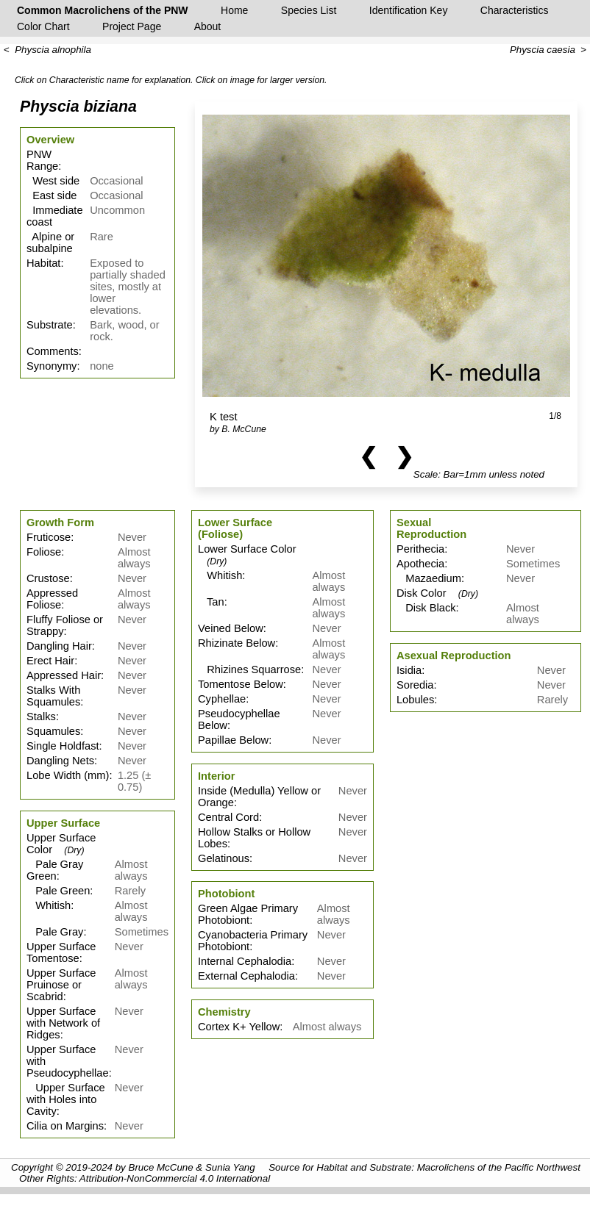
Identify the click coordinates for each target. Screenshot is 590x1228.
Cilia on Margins (65, 1126)
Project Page (131, 26)
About (207, 26)
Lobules (415, 699)
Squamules (53, 731)
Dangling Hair (59, 646)
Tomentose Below (240, 684)
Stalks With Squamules (53, 696)
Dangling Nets (60, 760)
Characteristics (514, 10)
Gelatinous (223, 858)
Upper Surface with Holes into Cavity (65, 1099)
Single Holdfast (62, 746)
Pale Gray (54, 932)
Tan (211, 602)
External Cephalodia (246, 976)
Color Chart (43, 26)
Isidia (409, 670)
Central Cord (228, 817)
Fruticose (48, 537)
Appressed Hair (63, 675)
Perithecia (420, 549)
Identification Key (408, 10)
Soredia (415, 685)
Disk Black (426, 608)
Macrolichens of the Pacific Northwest (498, 1167)
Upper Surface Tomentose (61, 952)
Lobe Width (53, 775)
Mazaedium (429, 578)
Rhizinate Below (236, 643)
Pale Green (58, 891)
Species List (308, 10)
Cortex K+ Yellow (239, 1027)
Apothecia (420, 564)
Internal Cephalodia (244, 961)
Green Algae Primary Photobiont (248, 914)
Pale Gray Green (54, 870)
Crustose (48, 578)
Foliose (43, 552)
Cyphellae (222, 699)
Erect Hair (50, 661)
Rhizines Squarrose (249, 669)
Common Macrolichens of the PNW (102, 10)
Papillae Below (233, 740)
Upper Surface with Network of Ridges (63, 1023)
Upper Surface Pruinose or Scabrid (61, 984)
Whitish (48, 905)
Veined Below (230, 628)
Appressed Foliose (52, 599)
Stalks (41, 716)
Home (234, 10)
